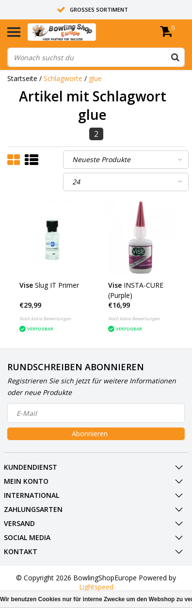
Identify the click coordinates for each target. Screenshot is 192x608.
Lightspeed (96, 587)
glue (95, 78)
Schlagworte (63, 78)
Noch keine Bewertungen (45, 318)
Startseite (22, 78)
